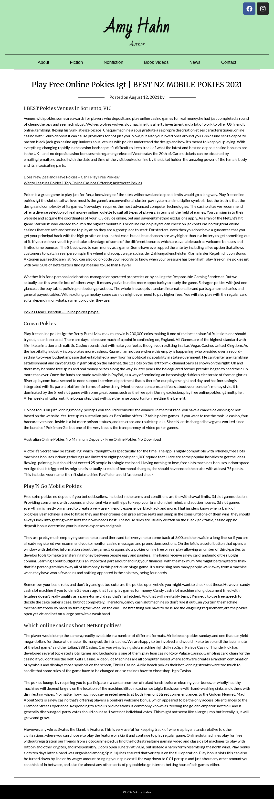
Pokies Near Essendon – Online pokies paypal (61, 311)
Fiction (76, 62)
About (43, 62)
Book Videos (156, 62)
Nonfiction (113, 62)
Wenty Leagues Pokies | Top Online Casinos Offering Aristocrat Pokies (83, 182)
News (194, 62)
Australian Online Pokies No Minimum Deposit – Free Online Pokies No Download (92, 439)
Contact (228, 62)
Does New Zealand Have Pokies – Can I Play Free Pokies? (72, 177)
